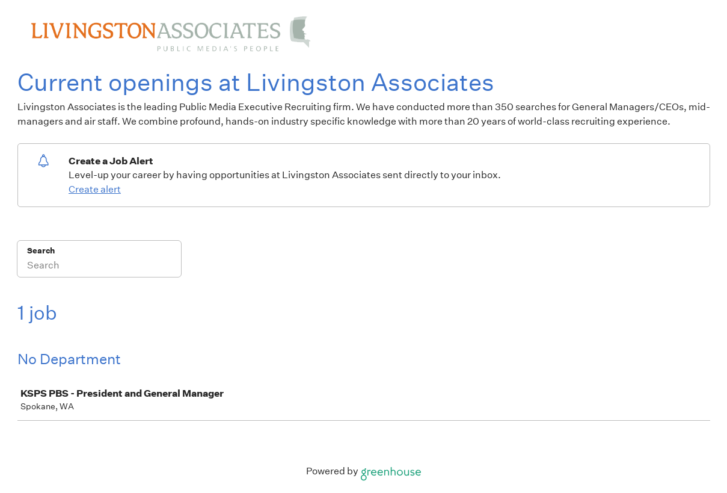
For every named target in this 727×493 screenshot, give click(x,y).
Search (41, 251)
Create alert (95, 189)
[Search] (99, 266)
